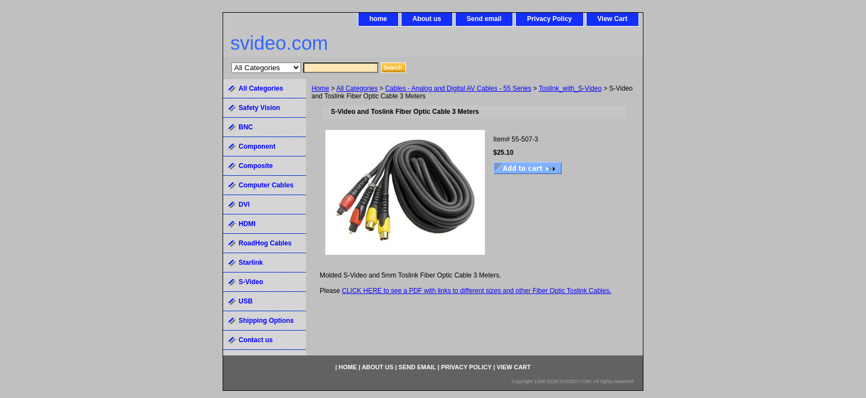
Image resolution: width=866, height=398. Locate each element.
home (378, 19)
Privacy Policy (549, 19)
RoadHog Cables (265, 243)
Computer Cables (266, 185)
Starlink (251, 262)
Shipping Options (266, 320)
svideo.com (279, 43)
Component (257, 146)
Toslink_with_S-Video (569, 88)
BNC (246, 127)
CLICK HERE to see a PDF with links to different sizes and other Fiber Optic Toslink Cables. (476, 291)
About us (427, 19)
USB (245, 301)
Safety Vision (259, 108)
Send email (484, 19)
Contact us (256, 340)
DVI (244, 204)
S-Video (251, 282)
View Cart (612, 19)
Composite (256, 166)
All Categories (357, 88)
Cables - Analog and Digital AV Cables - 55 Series (458, 88)
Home (320, 88)
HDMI (247, 224)
